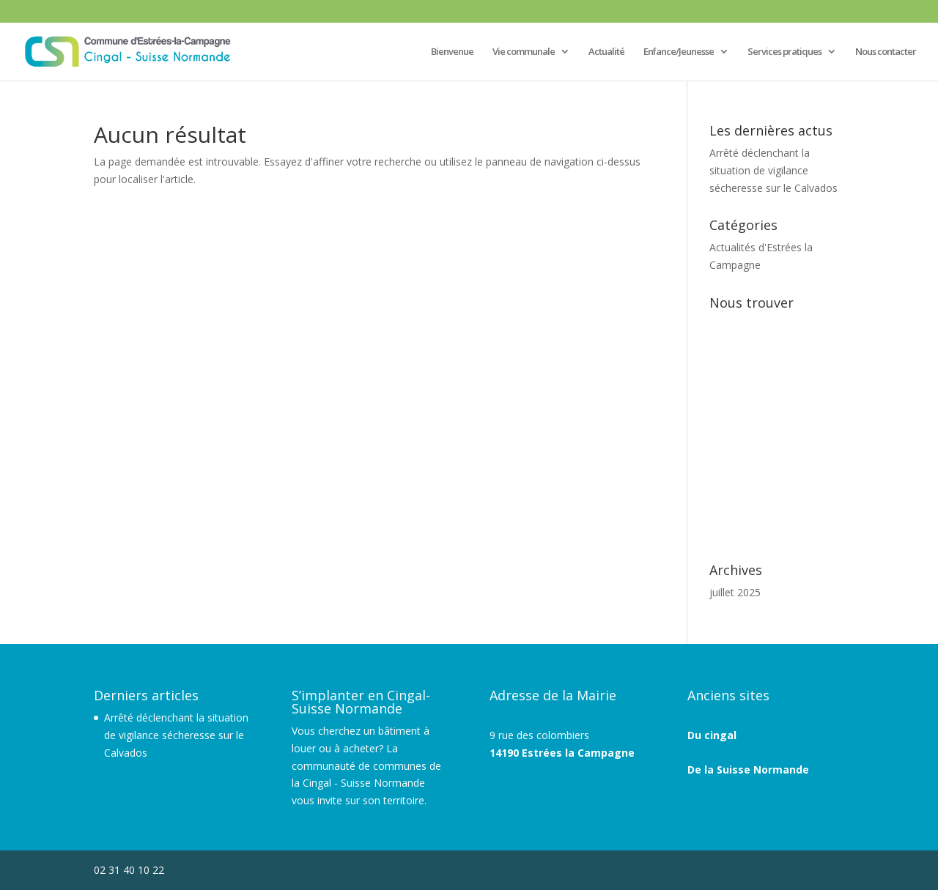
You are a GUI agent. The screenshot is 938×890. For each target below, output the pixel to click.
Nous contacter (885, 52)
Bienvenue (452, 52)
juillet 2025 (735, 592)
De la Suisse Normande (748, 769)
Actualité (606, 52)
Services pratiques (784, 52)
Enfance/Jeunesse (678, 52)
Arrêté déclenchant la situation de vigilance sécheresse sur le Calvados (773, 170)
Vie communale (523, 52)
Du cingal (711, 735)
